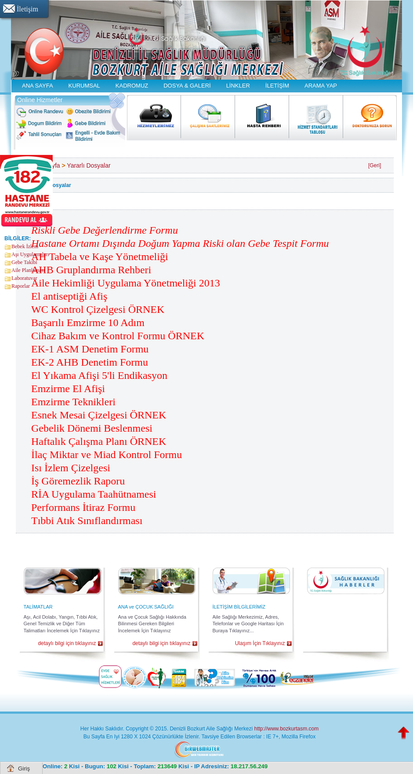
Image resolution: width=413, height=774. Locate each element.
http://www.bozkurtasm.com (286, 729)
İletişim (27, 9)
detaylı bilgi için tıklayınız (67, 643)
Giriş (24, 768)
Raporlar (20, 286)
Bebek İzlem (24, 246)
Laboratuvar (24, 278)
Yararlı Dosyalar (88, 165)
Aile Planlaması (28, 270)
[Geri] (374, 165)
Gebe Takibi (24, 262)
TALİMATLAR (38, 606)
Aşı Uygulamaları (30, 254)
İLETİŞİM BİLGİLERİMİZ (239, 606)
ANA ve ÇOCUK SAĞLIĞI (146, 606)
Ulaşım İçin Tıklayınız (260, 643)
